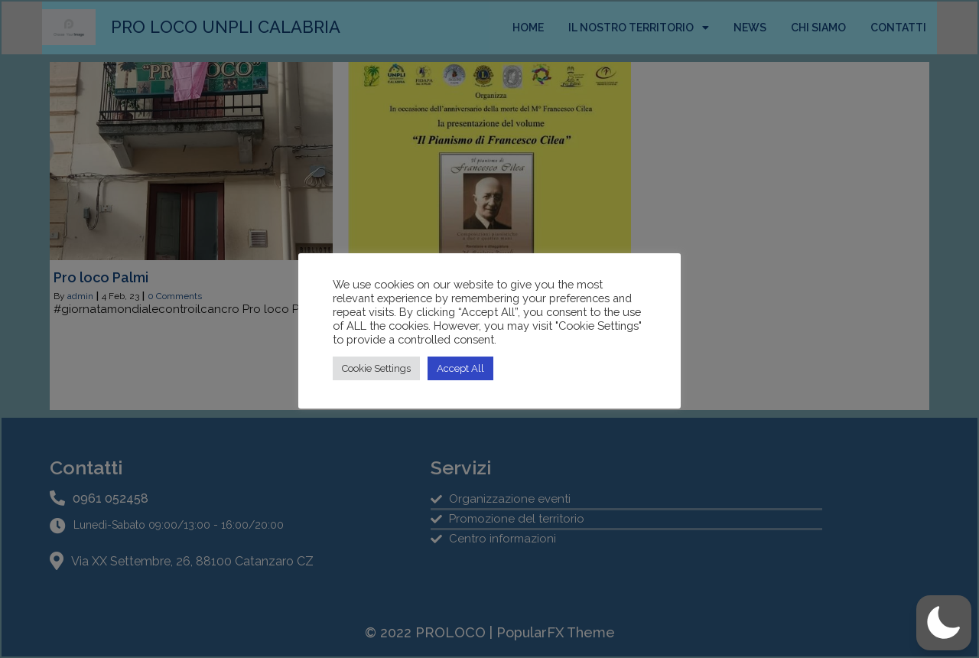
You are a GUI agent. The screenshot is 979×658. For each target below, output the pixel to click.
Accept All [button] (460, 368)
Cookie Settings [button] (376, 368)
